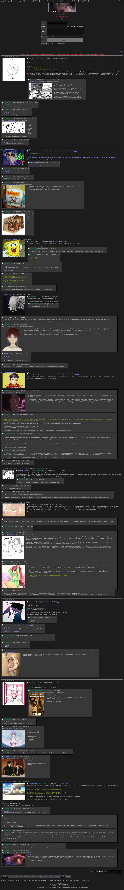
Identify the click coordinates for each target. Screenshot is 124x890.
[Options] (121, 1)
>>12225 (6, 418)
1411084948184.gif (10, 653)
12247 (29, 487)
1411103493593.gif (10, 394)
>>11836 (6, 820)
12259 (27, 462)
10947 (53, 297)
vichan (64, 884)
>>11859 (32, 809)
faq (48, 1)
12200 (31, 636)
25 (59, 878)
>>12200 (31, 626)
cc (27, 1)
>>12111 (49, 696)
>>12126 (29, 762)
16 (38, 878)
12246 (42, 481)
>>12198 (55, 618)
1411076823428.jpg (10, 565)
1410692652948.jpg (36, 693)
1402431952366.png (10, 682)
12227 (27, 415)
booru (70, 1)
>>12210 (6, 447)
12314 (54, 250)
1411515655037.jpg (10, 185)
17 (41, 878)
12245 (58, 472)
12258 (27, 452)
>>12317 (6, 267)
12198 (27, 626)
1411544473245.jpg (10, 58)
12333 (28, 212)
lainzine (86, 1)
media (17, 1)
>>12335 (59, 97)
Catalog (68, 878)
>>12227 (33, 392)
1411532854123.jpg (10, 214)
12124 (27, 728)
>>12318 (58, 256)
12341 (27, 103)
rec (38, 1)
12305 (71, 152)
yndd (4, 1)
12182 (50, 619)
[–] (1, 58)
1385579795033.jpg (10, 782)
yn (2, 1)
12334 (63, 60)
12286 (27, 326)
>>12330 (58, 163)
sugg (32, 1)
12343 (27, 119)
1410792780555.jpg (10, 730)
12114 (60, 691)
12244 (27, 592)
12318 (27, 265)
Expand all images (119, 52)
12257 (27, 493)
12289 (27, 365)
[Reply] (67, 60)
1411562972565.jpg (36, 83)
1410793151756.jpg (10, 853)
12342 (27, 111)
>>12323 (6, 172)
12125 (27, 852)
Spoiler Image (79, 26)
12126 (27, 751)
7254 (62, 784)
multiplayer (75, 1)
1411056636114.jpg (10, 373)
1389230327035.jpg (10, 240)
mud (64, 1)
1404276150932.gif (10, 296)
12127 (27, 757)
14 (34, 878)
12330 (28, 170)
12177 (30, 534)
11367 (53, 603)
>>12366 (31, 119)
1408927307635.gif (10, 503)
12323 (54, 163)
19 (45, 878)
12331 (27, 177)
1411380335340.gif (10, 150)
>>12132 (6, 357)
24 (57, 878)
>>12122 (33, 621)
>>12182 (6, 629)
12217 (27, 563)
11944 (23, 520)
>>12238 (37, 392)
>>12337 (6, 106)
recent (51, 1)
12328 (24, 288)
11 (27, 878)
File (48, 38)
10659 (53, 684)
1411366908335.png (10, 328)
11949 (31, 528)
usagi (67, 1)
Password (105, 872)
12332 (27, 183)
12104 (27, 845)
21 (50, 878)
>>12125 (32, 845)
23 (54, 878)
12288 (25, 355)
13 (31, 878)
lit (14, 1)
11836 (27, 810)
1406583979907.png (10, 601)
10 (24, 878)
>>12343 (36, 103)
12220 (24, 651)
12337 (54, 81)
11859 (27, 817)
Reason (100, 874)
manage (59, 1)
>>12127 (32, 751)
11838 (55, 505)
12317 (54, 256)
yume (9, 1)
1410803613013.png (10, 759)
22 (52, 878)
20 (47, 878)
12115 (27, 720)
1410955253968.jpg (10, 536)
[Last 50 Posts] (63, 242)
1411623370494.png (10, 121)
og (20, 1)
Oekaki (52, 38)
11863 (27, 831)
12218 (23, 318)
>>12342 (31, 103)
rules (45, 1)
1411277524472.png (10, 470)
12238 (38, 435)
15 (36, 878)
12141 (56, 305)
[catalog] (62, 18)
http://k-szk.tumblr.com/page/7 (12, 633)
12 (29, 878)
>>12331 (28, 217)
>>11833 (6, 812)
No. (60, 60)
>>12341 (58, 81)
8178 (52, 242)
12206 (72, 375)
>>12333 (31, 177)
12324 (27, 275)
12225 (29, 392)
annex (55, 1)
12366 (27, 141)
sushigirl (82, 1)
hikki (35, 1)
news (42, 1)
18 (43, 878)
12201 (27, 644)
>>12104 (29, 856)
